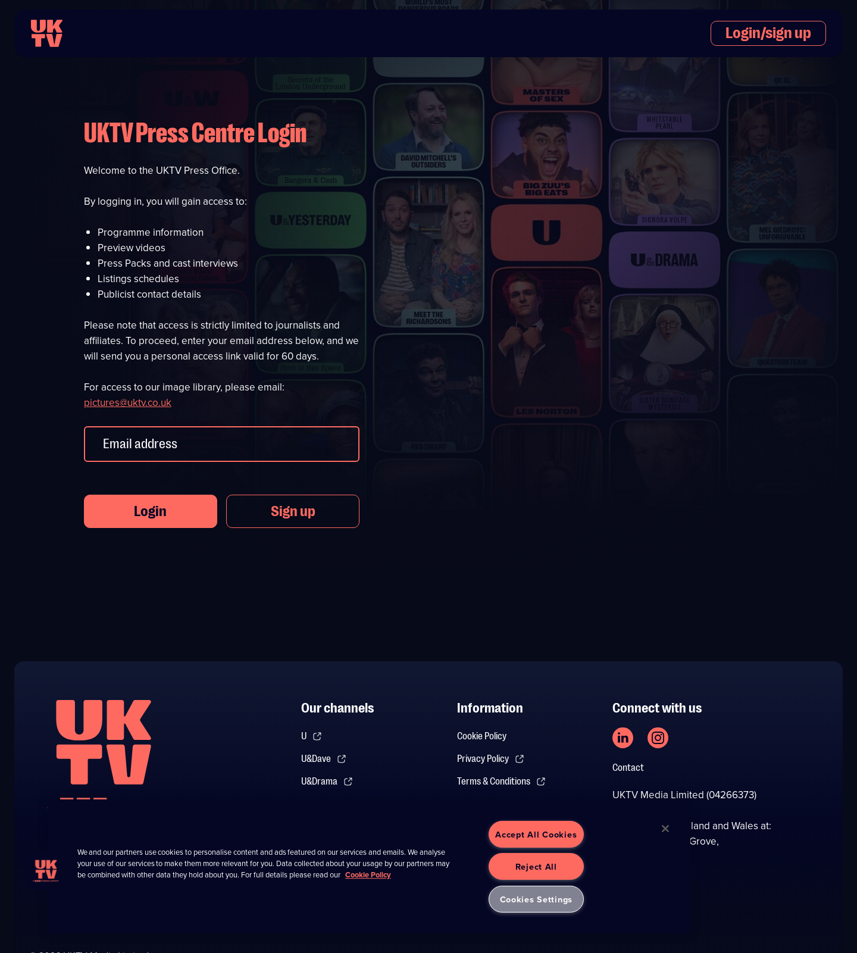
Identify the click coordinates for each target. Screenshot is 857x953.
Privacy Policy (490, 759)
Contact (628, 768)
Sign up (293, 511)
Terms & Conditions (501, 781)
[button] (46, 871)
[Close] (665, 828)
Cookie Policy (481, 736)
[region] (369, 866)
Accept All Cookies (536, 834)
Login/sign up (768, 33)
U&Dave (323, 759)
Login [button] (150, 511)
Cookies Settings (536, 899)
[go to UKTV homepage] (46, 33)
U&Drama (327, 781)
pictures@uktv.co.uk (127, 402)
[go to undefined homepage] (103, 762)
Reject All (536, 866)
